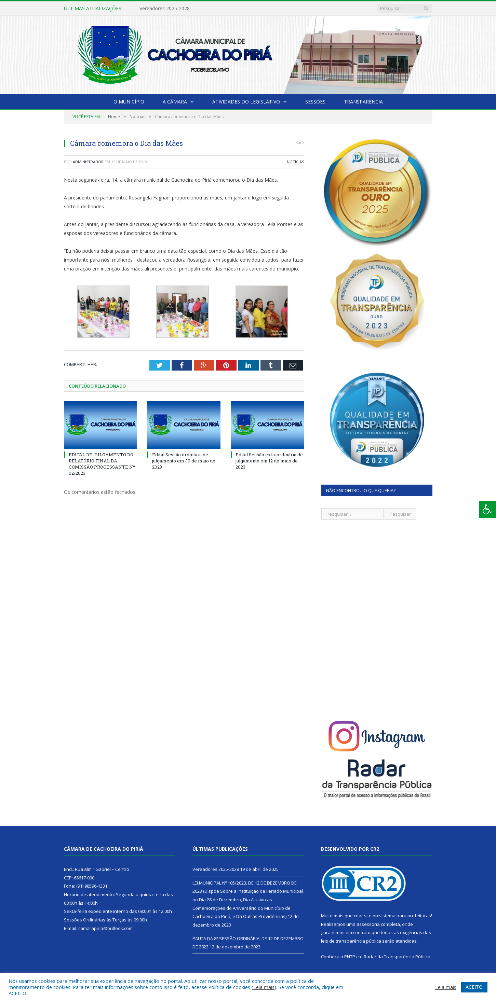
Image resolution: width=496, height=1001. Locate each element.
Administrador (88, 161)
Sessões (315, 101)
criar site (363, 916)
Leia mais (263, 987)
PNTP (349, 957)
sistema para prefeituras (405, 916)
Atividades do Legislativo (246, 101)
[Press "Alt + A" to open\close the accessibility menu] (487, 509)
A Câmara (175, 101)
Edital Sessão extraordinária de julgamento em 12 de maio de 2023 (269, 460)
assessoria (368, 924)
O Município (128, 101)
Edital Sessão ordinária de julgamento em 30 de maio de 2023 (183, 460)
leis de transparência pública (351, 941)
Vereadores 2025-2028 (164, 8)
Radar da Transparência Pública (397, 957)
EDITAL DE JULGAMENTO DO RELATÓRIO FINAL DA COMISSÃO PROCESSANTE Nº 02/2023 (102, 463)
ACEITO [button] (474, 987)
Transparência (363, 101)
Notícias (295, 161)
